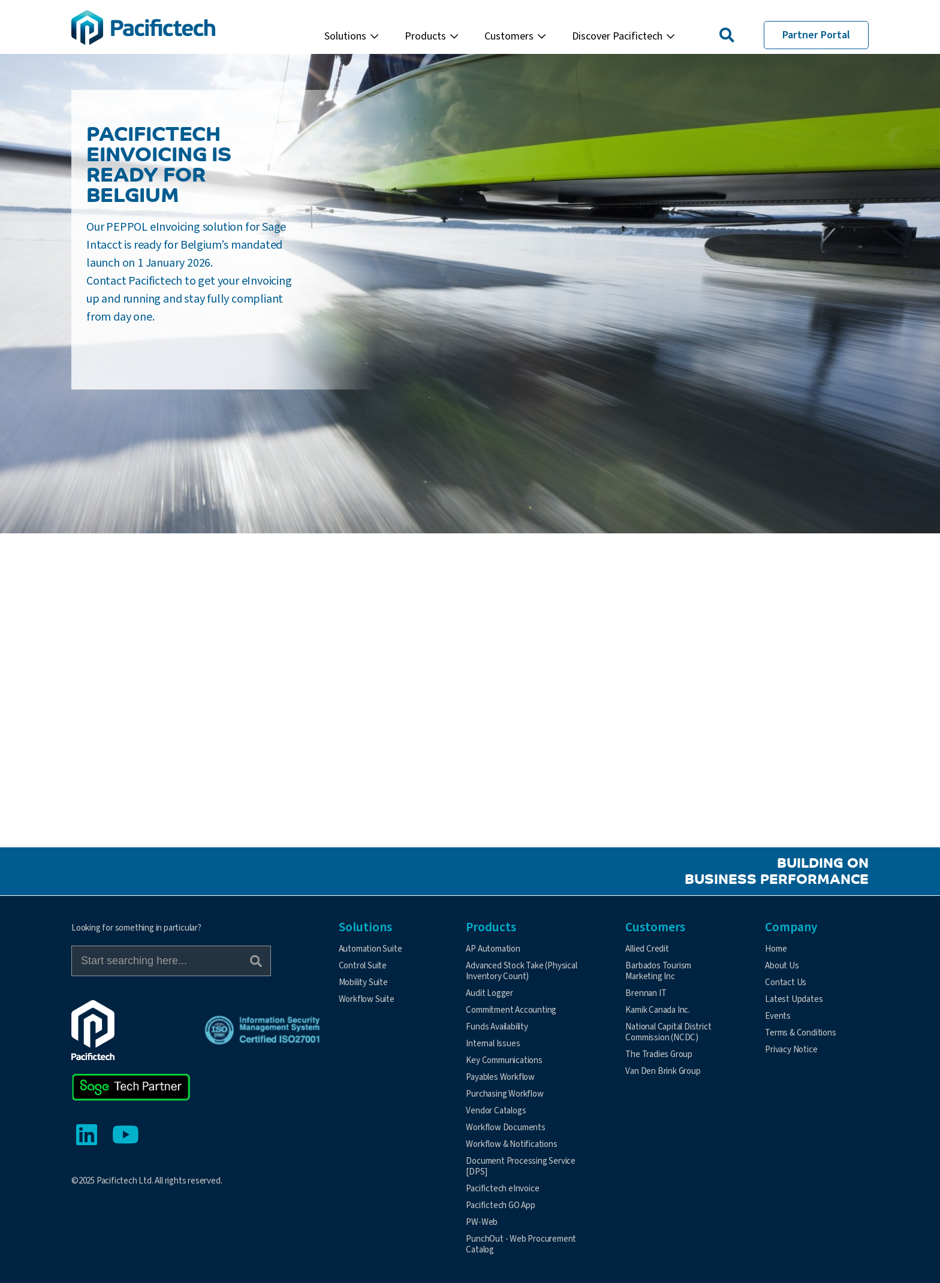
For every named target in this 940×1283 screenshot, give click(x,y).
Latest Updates (793, 999)
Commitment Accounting (511, 1010)
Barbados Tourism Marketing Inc (658, 971)
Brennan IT (645, 993)
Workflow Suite (366, 999)
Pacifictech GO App (500, 1205)
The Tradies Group (658, 1054)
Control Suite (363, 965)
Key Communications (504, 1060)
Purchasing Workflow (504, 1094)
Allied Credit (646, 949)
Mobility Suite (363, 982)
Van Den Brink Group (662, 1071)
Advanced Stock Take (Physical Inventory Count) (521, 971)
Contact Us (785, 982)
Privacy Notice (791, 1049)
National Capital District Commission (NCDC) (668, 1032)
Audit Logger (489, 993)
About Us (782, 965)
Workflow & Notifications (511, 1144)
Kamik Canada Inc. (657, 1010)
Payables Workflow (500, 1077)
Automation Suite (370, 949)
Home (776, 949)
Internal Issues (493, 1043)
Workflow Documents (505, 1127)
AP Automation (493, 949)
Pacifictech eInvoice (502, 1188)
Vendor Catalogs (496, 1110)
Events (778, 1016)
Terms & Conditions (800, 1033)
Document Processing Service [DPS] (521, 1166)
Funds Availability (497, 1027)
